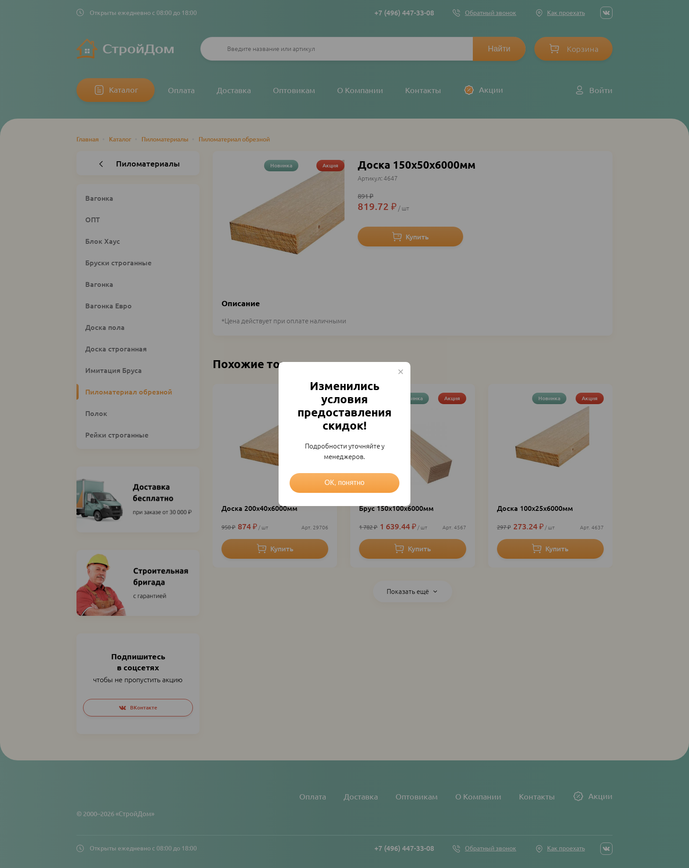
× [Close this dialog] (400, 371)
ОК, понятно (345, 482)
